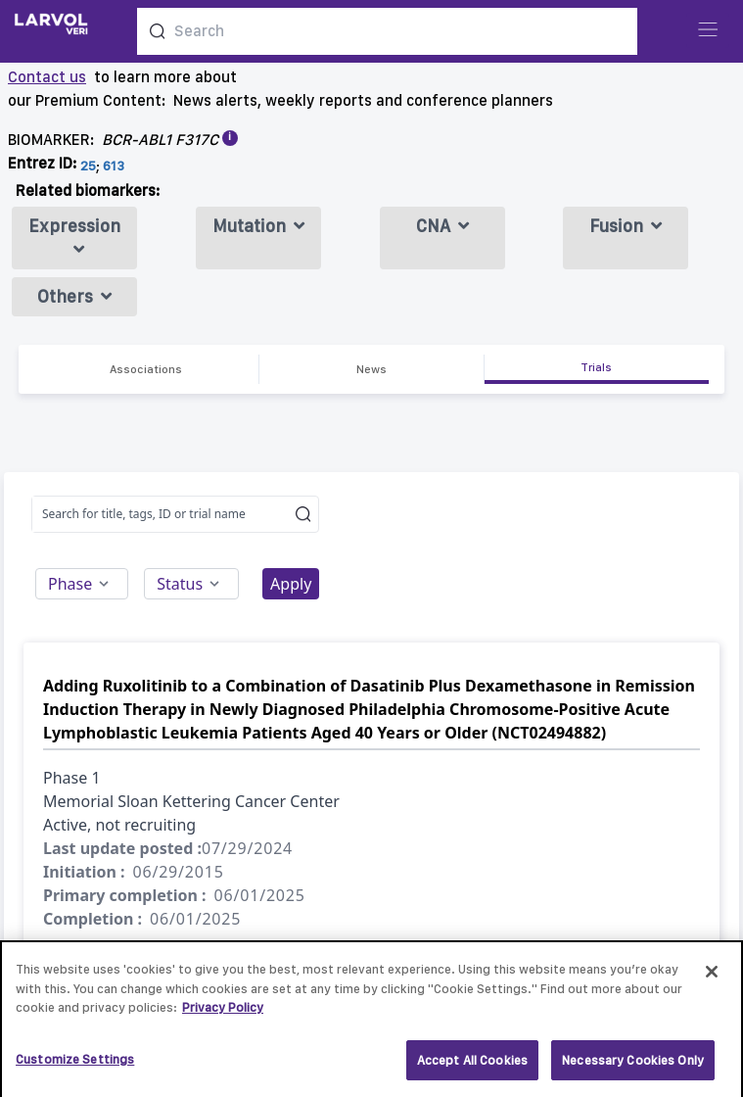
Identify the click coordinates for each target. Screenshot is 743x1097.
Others (74, 296)
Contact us (47, 77)
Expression (74, 236)
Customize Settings (75, 1064)
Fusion (625, 225)
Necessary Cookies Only (633, 1065)
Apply (290, 584)
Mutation (258, 225)
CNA (442, 225)
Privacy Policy (222, 1012)
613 (113, 165)
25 (88, 165)
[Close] (711, 976)
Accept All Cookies (472, 1065)
